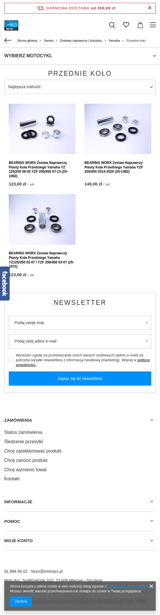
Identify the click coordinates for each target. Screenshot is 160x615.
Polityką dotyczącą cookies (127, 586)
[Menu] (153, 24)
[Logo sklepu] (11, 25)
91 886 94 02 (15, 571)
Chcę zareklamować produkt (32, 451)
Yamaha (114, 40)
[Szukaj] (112, 24)
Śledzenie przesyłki (23, 441)
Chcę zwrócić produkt (25, 460)
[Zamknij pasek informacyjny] (149, 8)
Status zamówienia (23, 432)
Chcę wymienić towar (25, 469)
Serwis (48, 40)
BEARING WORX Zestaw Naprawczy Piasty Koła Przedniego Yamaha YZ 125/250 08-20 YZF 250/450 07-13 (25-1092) (38, 169)
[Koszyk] (140, 24)
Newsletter (79, 302)
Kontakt (12, 478)
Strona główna (27, 40)
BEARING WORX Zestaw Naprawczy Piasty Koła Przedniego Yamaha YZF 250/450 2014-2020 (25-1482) (114, 167)
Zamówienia (18, 420)
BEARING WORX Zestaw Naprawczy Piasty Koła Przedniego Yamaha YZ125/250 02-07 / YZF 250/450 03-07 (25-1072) (41, 260)
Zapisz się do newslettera (80, 378)
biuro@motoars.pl (47, 571)
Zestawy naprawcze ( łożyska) (80, 40)
